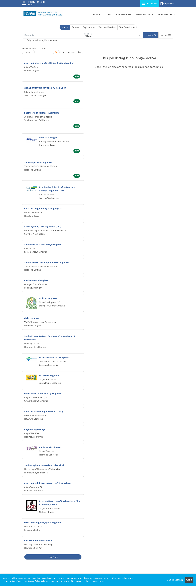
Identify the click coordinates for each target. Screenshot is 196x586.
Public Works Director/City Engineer (42, 393)
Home (96, 14)
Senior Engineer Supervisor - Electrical (44, 465)
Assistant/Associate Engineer (54, 357)
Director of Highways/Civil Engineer (42, 522)
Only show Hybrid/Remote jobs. (42, 40)
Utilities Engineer (48, 298)
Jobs (107, 14)
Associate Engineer (49, 375)
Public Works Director (50, 447)
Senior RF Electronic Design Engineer (43, 244)
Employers (167, 3)
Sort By (27, 52)
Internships (123, 14)
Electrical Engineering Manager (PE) (43, 208)
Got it (189, 580)
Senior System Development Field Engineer (46, 262)
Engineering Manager (35, 429)
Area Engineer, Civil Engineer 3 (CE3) (42, 226)
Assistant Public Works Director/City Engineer (47, 483)
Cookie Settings (175, 580)
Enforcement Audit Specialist (39, 540)
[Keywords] (53, 35)
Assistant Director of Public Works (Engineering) (49, 63)
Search (64, 27)
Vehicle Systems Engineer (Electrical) (43, 411)
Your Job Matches (107, 27)
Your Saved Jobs (127, 27)
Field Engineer (31, 318)
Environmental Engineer (36, 280)
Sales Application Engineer (38, 162)
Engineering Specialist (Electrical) (42, 112)
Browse (75, 27)
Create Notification (72, 52)
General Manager (48, 137)
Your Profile (145, 14)
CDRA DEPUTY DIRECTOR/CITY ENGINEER (45, 87)
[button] (166, 35)
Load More (53, 557)
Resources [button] (165, 14)
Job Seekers (149, 3)
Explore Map (89, 27)
